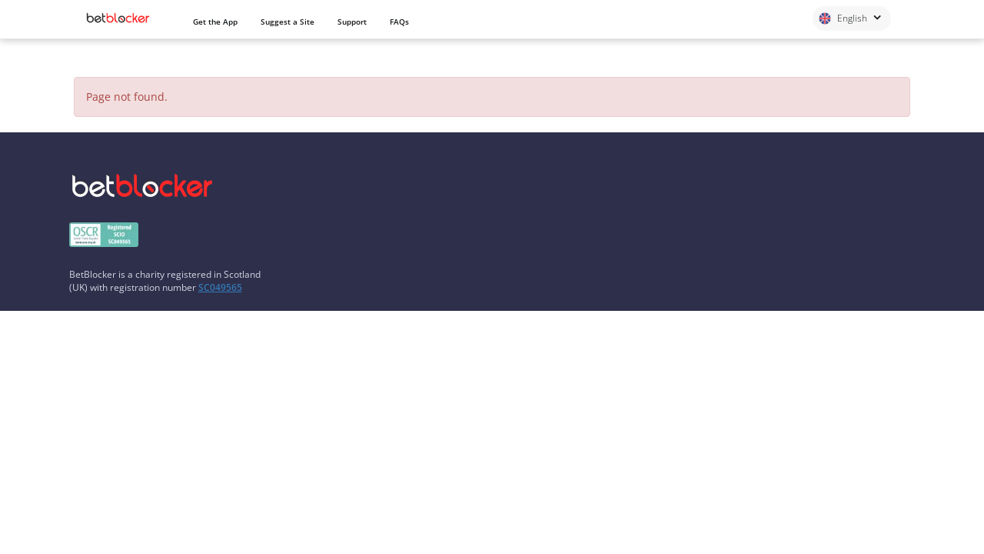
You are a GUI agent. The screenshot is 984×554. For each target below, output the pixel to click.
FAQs (399, 21)
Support (352, 21)
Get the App (215, 21)
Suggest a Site (287, 21)
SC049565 (220, 287)
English (850, 18)
